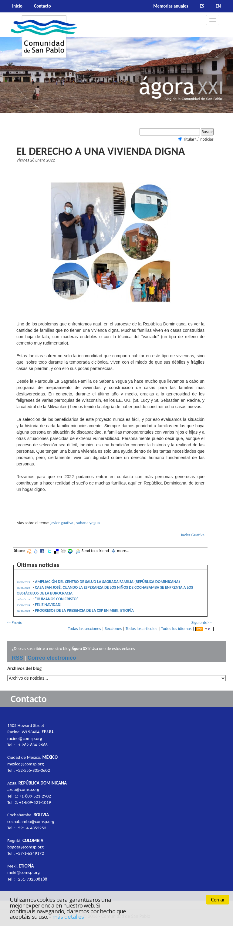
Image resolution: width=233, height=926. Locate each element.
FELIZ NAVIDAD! (48, 604)
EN (218, 6)
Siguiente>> (201, 622)
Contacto (42, 6)
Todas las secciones (84, 628)
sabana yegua (88, 522)
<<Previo (14, 622)
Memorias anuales (170, 6)
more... (123, 550)
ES (202, 6)
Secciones (113, 628)
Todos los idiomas (176, 628)
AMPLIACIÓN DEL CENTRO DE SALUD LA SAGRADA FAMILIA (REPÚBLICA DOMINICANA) (107, 581)
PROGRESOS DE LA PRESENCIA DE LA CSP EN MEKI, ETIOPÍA (84, 610)
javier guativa (61, 522)
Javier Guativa (192, 535)
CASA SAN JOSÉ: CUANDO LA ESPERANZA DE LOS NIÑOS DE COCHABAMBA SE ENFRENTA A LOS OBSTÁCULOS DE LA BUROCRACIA (105, 590)
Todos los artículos (141, 628)
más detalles (68, 916)
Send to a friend (95, 550)
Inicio (17, 6)
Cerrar (218, 899)
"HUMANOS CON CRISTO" (56, 598)
